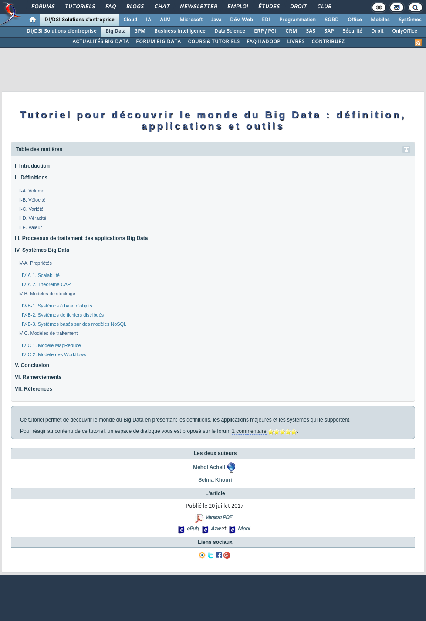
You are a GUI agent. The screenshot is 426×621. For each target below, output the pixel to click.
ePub (192, 529)
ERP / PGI (265, 31)
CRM (291, 31)
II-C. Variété (31, 209)
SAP (329, 31)
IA (148, 20)
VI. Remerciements (38, 377)
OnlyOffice (404, 31)
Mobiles (380, 20)
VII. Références (33, 389)
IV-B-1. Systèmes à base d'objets (57, 305)
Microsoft (191, 20)
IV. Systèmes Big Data (42, 250)
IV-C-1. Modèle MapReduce (51, 345)
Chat (161, 6)
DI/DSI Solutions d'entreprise (79, 20)
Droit (298, 6)
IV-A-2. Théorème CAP (46, 284)
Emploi (237, 6)
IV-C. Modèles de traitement (48, 333)
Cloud (130, 20)
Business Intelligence (180, 31)
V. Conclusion (32, 365)
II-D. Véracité (32, 218)
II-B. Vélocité (31, 199)
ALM (165, 20)
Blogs (134, 6)
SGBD (332, 20)
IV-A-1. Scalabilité (41, 275)
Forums (42, 6)
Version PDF (218, 517)
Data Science (229, 31)
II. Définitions (31, 178)
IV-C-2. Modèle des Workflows (54, 354)
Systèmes (410, 20)
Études (268, 6)
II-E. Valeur (30, 227)
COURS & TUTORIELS (214, 42)
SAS (310, 31)
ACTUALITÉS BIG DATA (100, 42)
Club (323, 6)
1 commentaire (249, 431)
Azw (215, 529)
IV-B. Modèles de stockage (46, 293)
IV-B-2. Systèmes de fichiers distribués (63, 314)
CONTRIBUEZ (328, 42)
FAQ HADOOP (263, 42)
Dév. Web (241, 20)
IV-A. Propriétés (35, 263)
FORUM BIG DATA (158, 42)
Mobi (243, 529)
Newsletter (198, 6)
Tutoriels (79, 6)
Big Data (115, 31)
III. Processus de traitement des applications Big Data (81, 238)
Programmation (297, 20)
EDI (266, 20)
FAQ (110, 6)
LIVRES (295, 42)
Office (355, 20)
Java (216, 20)
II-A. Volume (31, 190)
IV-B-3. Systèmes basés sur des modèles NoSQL (74, 324)
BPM (139, 31)
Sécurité (352, 31)
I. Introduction (32, 166)
